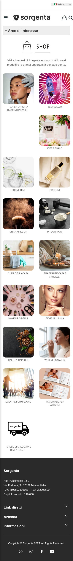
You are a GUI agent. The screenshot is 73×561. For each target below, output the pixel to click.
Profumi (55, 190)
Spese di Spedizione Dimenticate (19, 448)
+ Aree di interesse (21, 31)
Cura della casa (18, 273)
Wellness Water (55, 360)
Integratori (54, 231)
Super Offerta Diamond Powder (17, 108)
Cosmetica (18, 190)
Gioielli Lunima (55, 318)
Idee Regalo (54, 148)
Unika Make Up (18, 231)
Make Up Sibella (18, 318)
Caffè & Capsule (18, 360)
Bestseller (54, 106)
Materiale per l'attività (55, 403)
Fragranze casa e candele (55, 275)
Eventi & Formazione (18, 401)
